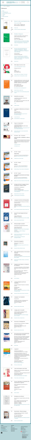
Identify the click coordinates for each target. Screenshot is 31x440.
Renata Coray (27, 209)
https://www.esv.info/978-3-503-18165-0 (21, 178)
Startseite (5, 6)
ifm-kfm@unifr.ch (3, 430)
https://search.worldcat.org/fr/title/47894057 (20, 375)
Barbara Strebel (20, 420)
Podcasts (3, 14)
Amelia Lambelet (16, 392)
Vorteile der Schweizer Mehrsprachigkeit (20, 29)
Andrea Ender (16, 345)
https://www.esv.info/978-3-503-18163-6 (21, 166)
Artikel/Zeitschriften (5, 16)
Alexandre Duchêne (22, 209)
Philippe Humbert (16, 105)
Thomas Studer (21, 158)
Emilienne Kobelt (20, 234)
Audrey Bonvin (16, 61)
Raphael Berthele (16, 90)
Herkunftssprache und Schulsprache (19, 195)
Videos (3, 15)
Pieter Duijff (16, 260)
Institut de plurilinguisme (24, 426)
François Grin (16, 27)
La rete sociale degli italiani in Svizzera (19, 66)
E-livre (15, 103)
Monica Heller (22, 306)
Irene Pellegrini (21, 74)
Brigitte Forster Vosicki (17, 180)
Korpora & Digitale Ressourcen (6, 13)
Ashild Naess (27, 259)
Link (14, 303)
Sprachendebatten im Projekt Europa (19, 118)
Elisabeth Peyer (16, 158)
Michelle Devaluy (22, 248)
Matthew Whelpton (22, 259)
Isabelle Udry (21, 90)
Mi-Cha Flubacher (16, 209)
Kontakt (6, 429)
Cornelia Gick (23, 180)
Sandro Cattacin (16, 74)
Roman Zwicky (25, 234)
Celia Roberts (26, 293)
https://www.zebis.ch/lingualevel (19, 362)
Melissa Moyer (22, 293)
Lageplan (2, 429)
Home (12, 426)
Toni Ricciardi (25, 74)
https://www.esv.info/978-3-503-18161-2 (22, 156)
